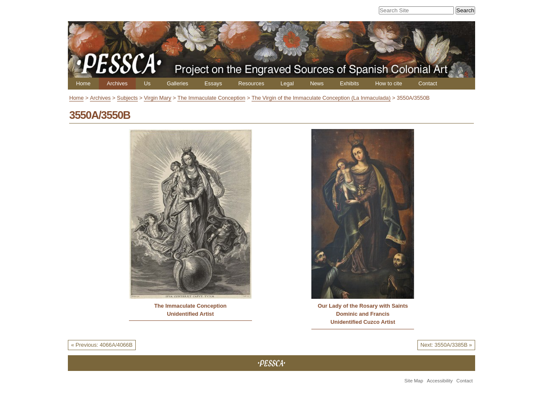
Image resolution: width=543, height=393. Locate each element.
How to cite (388, 83)
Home (83, 83)
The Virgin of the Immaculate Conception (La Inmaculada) (321, 98)
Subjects (127, 98)
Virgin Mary (157, 98)
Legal (287, 83)
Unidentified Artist (190, 314)
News (317, 83)
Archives (117, 83)
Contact (427, 83)
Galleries (177, 83)
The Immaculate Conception (211, 98)
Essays (213, 83)
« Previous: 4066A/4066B (101, 345)
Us (147, 83)
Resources (251, 83)
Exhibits (349, 83)
